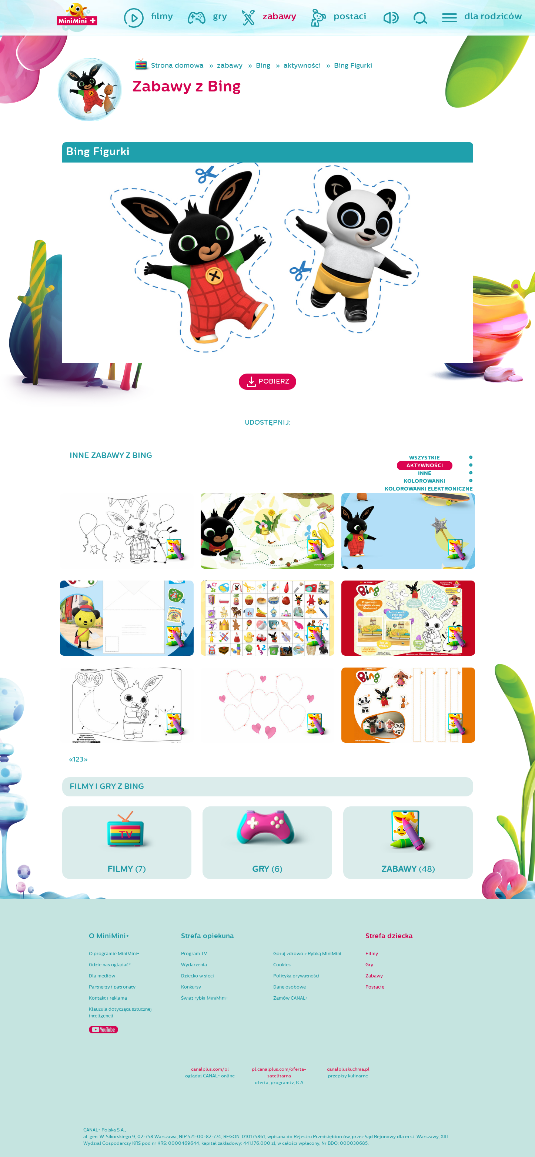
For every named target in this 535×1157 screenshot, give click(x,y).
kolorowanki (351, 457)
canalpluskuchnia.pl (348, 1047)
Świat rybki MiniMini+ (204, 976)
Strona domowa (177, 65)
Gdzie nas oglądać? (110, 943)
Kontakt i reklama (108, 976)
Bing (263, 65)
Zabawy (374, 954)
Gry (369, 943)
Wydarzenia (194, 943)
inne (311, 457)
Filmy (371, 932)
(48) (408, 821)
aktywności (302, 65)
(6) (267, 821)
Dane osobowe (289, 965)
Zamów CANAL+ (290, 976)
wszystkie (208, 457)
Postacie (374, 965)
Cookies (282, 943)
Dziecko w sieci (197, 954)
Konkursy (191, 965)
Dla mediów (102, 954)
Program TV (194, 932)
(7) (126, 821)
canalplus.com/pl (210, 1047)
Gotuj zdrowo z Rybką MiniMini (307, 932)
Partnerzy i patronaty (112, 965)
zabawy (230, 65)
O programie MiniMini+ (114, 932)
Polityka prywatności (296, 954)
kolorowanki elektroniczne (429, 457)
